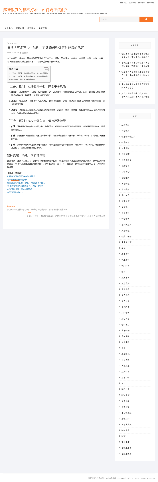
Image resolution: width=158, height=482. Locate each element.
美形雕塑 (125, 366)
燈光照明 (125, 301)
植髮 (123, 248)
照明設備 (125, 289)
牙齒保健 (125, 319)
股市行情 (125, 377)
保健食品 (125, 131)
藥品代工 (125, 389)
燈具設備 (125, 307)
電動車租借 (126, 448)
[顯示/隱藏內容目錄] (45, 69)
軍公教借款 (126, 413)
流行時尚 (141, 3)
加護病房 (125, 166)
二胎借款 (125, 125)
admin (16, 53)
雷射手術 (125, 442)
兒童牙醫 (125, 148)
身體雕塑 (125, 407)
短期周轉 (125, 360)
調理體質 (125, 395)
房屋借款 (125, 213)
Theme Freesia (133, 478)
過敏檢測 (125, 418)
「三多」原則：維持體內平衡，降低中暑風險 (29, 73)
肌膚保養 (125, 371)
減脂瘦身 (125, 283)
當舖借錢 (125, 330)
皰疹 (123, 348)
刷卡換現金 (126, 160)
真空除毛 (125, 354)
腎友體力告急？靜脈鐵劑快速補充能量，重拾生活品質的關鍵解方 (135, 75)
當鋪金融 (132, 3)
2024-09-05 (13, 43)
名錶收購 (125, 178)
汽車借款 (125, 260)
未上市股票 (126, 242)
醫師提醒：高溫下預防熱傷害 (23, 79)
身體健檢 (125, 401)
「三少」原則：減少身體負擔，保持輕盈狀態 (29, 76)
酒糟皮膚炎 (126, 424)
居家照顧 (125, 201)
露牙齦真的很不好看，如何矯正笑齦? (35, 10)
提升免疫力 (126, 225)
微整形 (124, 207)
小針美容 (125, 195)
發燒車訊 (123, 3)
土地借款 (125, 183)
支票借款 (125, 230)
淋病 (123, 272)
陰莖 (123, 436)
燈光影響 (125, 295)
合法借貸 (125, 172)
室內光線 (125, 189)
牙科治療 (125, 313)
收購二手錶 (126, 236)
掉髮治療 (125, 219)
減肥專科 (125, 277)
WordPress (150, 478)
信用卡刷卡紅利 (128, 136)
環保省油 (125, 324)
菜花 (123, 383)
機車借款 (125, 254)
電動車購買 (126, 454)
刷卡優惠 (125, 154)
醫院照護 (125, 430)
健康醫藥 (150, 3)
